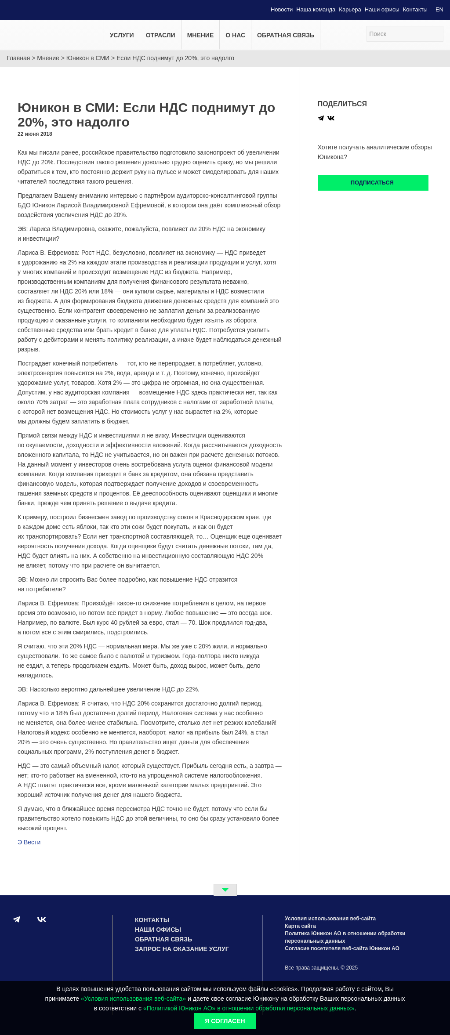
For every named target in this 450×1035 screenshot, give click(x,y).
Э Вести (29, 842)
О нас (235, 35)
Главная (18, 58)
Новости (282, 9)
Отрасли (160, 35)
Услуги (122, 35)
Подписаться (373, 183)
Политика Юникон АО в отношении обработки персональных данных (345, 937)
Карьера (350, 9)
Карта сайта (300, 926)
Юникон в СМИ (87, 58)
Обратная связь (285, 35)
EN (439, 9)
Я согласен (225, 1020)
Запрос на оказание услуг (182, 948)
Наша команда (315, 9)
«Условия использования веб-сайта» (133, 998)
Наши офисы (382, 9)
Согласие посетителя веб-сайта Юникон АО (342, 948)
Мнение (200, 35)
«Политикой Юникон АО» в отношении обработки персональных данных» (248, 1008)
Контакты (415, 9)
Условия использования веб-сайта (330, 919)
